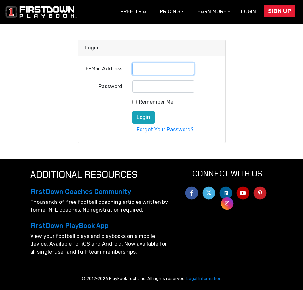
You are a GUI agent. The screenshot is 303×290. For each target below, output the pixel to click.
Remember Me (156, 102)
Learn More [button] (210, 12)
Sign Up (279, 11)
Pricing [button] (170, 12)
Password (110, 86)
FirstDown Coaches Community (80, 192)
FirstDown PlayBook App (69, 226)
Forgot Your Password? (165, 129)
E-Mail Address (104, 69)
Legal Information (204, 278)
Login (248, 12)
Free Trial (134, 12)
